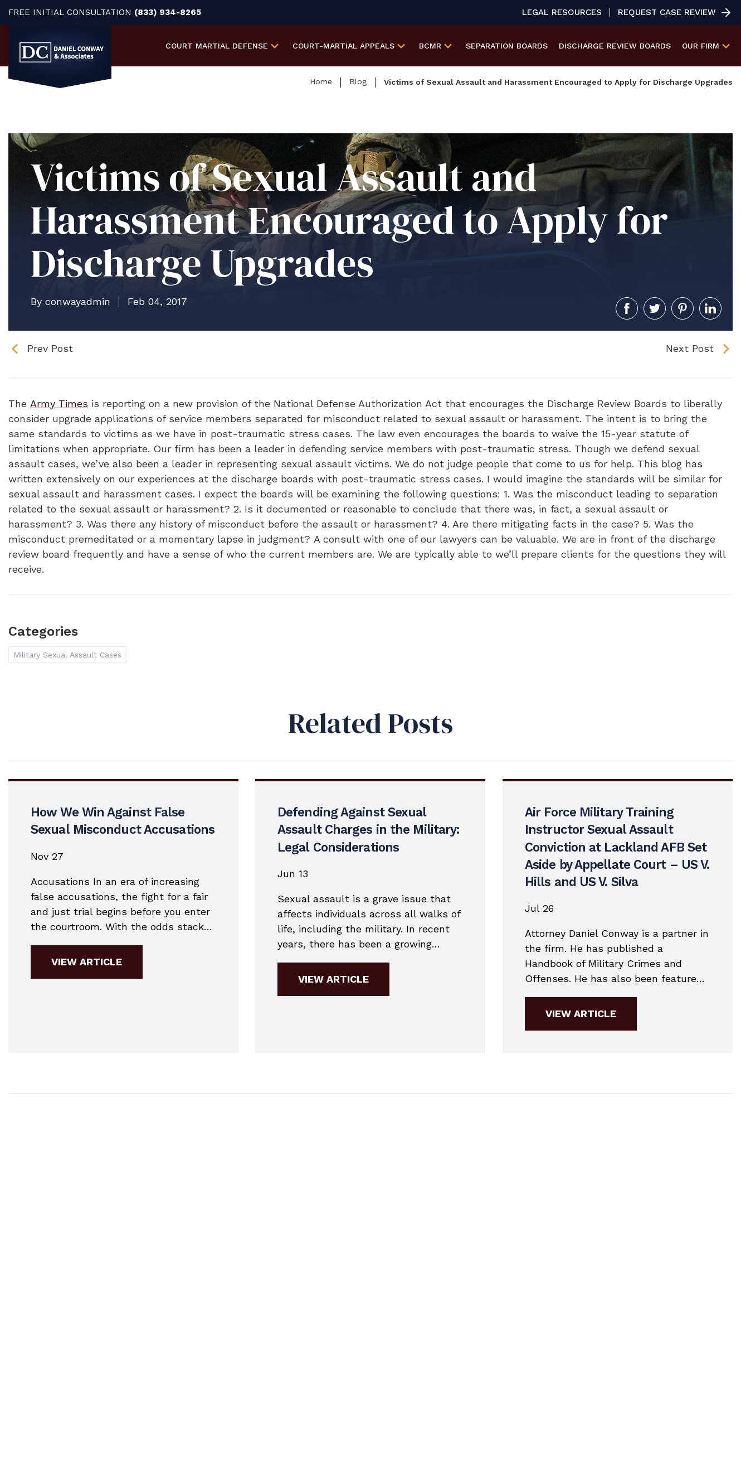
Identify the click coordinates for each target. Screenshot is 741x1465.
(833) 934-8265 (167, 12)
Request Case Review (667, 12)
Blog (358, 81)
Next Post (690, 348)
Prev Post (50, 348)
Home (321, 81)
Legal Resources (562, 12)
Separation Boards (507, 45)
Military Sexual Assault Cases (67, 654)
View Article (86, 961)
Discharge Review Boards (615, 45)
